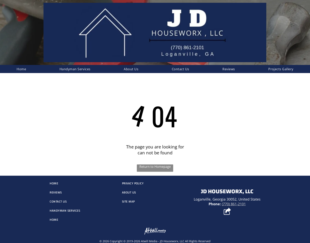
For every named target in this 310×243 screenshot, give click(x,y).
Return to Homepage (155, 166)
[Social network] (227, 211)
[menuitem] (21, 69)
